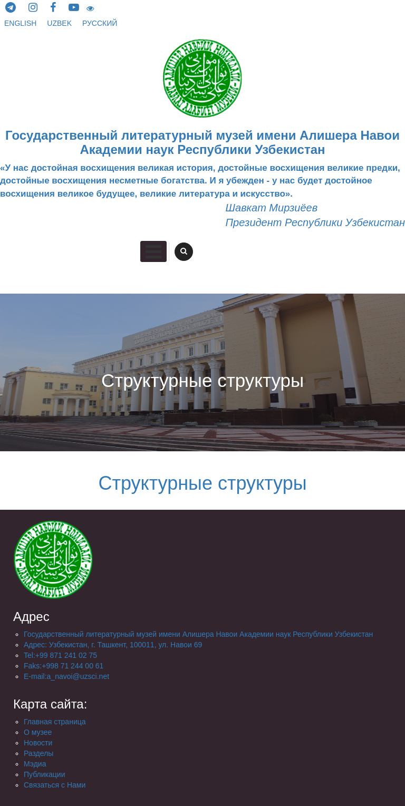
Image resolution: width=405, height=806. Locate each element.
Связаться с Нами (54, 785)
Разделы (38, 753)
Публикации (44, 774)
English (21, 23)
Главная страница (55, 721)
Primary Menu (153, 251)
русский (99, 23)
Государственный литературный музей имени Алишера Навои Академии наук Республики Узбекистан (198, 634)
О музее (38, 732)
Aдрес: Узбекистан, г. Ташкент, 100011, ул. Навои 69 (113, 644)
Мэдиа (35, 764)
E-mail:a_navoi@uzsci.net (66, 676)
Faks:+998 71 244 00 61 (63, 666)
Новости (38, 743)
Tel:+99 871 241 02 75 (60, 655)
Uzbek (60, 23)
